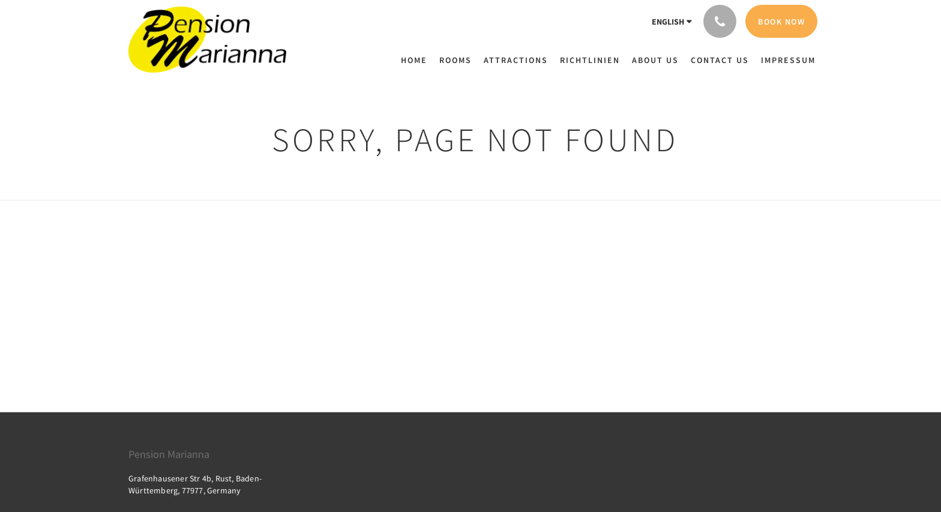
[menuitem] (417, 60)
